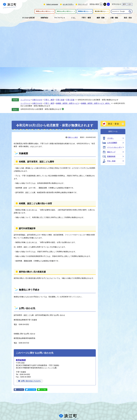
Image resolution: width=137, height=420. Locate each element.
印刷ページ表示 (73, 137)
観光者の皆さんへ (101, 11)
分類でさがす (37, 100)
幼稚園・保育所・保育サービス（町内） (96, 103)
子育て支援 (60, 100)
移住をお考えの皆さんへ (65, 11)
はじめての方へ (68, 4)
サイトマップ (83, 4)
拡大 (130, 4)
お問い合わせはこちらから (31, 381)
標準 (124, 4)
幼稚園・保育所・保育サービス (67, 103)
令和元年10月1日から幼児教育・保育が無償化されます (40, 109)
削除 (63, 109)
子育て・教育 (49, 100)
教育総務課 (21, 360)
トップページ (25, 100)
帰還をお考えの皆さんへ (44, 11)
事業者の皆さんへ (84, 11)
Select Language (52, 4)
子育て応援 (70, 100)
